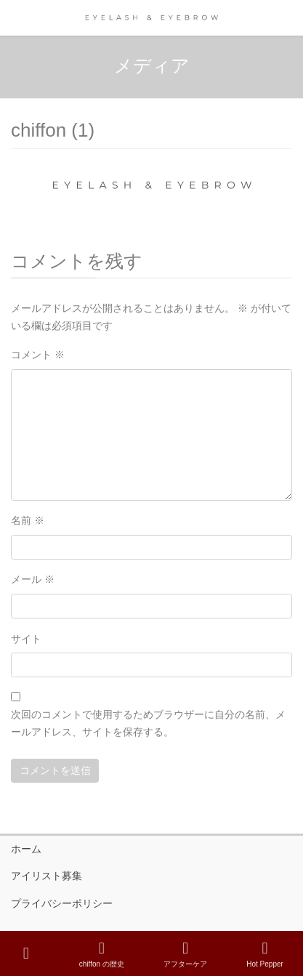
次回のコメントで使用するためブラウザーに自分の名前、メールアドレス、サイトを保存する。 (148, 723)
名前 (27, 520)
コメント (38, 354)
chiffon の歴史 (101, 954)
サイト (26, 639)
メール (32, 579)
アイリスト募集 (46, 876)
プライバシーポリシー (62, 903)
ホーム (26, 849)
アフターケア (185, 954)
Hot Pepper (264, 954)
